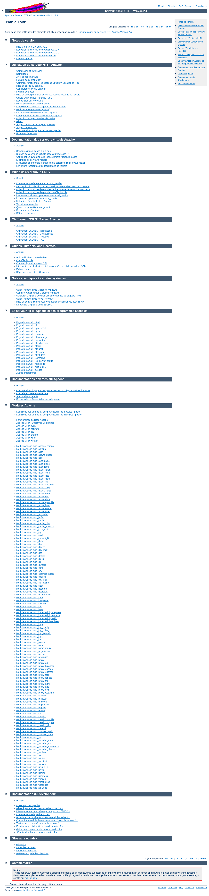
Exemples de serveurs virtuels (31, 160)
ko (157, 26)
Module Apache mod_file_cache (32, 582)
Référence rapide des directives (32, 853)
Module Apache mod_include (31, 603)
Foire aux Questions (26, 133)
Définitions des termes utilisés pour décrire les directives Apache (48, 414)
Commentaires (22, 863)
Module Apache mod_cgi (28, 532)
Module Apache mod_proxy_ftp (32, 681)
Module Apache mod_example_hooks (35, 574)
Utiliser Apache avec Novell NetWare (35, 298)
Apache (8, 15)
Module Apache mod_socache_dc (33, 743)
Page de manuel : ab (26, 325)
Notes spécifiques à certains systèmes (39, 278)
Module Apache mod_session (31, 716)
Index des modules (26, 847)
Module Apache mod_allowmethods (34, 455)
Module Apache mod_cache (30, 520)
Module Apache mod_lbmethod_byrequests (38, 615)
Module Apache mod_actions (31, 449)
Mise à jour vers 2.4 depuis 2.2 (32, 46)
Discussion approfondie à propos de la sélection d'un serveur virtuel (50, 162)
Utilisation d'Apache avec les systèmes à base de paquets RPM (48, 295)
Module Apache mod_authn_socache (35, 484)
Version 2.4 (52, 15)
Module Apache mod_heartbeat (32, 591)
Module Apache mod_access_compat (35, 446)
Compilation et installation (29, 71)
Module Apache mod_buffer (30, 517)
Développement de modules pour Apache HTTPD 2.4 (43, 811)
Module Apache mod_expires (31, 576)
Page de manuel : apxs (28, 331)
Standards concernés (27, 396)
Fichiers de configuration (28, 80)
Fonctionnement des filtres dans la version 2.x (39, 826)
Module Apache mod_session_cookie (35, 719)
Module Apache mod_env (29, 571)
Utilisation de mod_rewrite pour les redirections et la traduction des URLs (53, 189)
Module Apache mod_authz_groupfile (35, 502)
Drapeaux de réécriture (28, 210)
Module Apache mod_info (29, 606)
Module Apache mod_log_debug (32, 630)
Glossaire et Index (186, 83)
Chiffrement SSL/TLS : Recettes (32, 236)
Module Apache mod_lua (28, 639)
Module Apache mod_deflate (30, 556)
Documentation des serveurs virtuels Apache (191, 33)
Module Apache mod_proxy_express (34, 672)
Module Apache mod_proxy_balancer (35, 666)
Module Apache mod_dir (28, 562)
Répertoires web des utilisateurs (32, 272)
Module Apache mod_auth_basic (32, 461)
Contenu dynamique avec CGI (31, 263)
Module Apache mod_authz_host (33, 505)
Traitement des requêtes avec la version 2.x (38, 823)
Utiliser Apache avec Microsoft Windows (36, 289)
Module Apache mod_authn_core (33, 472)
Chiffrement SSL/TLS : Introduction (34, 230)
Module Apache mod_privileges (32, 657)
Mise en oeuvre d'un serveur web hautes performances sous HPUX (50, 301)
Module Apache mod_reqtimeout (32, 704)
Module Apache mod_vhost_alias (33, 782)
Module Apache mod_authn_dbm (33, 478)
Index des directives (26, 850)
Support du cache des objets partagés (35, 124)
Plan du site (201, 6)
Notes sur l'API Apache (28, 805)
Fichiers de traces (25, 91)
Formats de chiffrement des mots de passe (38, 399)
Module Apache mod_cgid (29, 535)
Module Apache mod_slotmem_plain (34, 731)
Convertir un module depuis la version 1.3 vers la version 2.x (47, 820)
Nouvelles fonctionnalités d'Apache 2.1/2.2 (37, 52)
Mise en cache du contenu (29, 86)
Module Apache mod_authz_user (33, 511)
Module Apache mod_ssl (28, 755)
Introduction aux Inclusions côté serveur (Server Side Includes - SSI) (51, 266)
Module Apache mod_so (28, 737)
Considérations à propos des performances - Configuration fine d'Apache (53, 390)
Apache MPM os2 (25, 432)
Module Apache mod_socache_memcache (37, 746)
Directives (172, 6)
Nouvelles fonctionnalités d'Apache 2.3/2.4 (37, 49)
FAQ (181, 6)
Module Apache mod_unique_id (32, 767)
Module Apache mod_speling (31, 752)
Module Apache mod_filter (29, 585)
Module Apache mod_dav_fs (30, 547)
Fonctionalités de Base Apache (32, 420)
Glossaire (189, 6)
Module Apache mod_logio (29, 636)
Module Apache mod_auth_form (32, 466)
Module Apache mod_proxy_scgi (32, 689)
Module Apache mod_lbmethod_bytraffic (36, 618)
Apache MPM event (26, 426)
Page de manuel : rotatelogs (30, 364)
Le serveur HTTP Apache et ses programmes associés (191, 62)
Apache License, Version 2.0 (31, 890)
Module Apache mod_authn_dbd (32, 475)
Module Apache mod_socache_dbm (34, 740)
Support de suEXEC (26, 127)
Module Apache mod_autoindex (32, 514)
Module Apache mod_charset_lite (33, 538)
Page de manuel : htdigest (29, 349)
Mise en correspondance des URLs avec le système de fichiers (48, 94)
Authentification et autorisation (31, 257)
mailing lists (31, 878)
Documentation (38, 15)
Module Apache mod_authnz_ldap (33, 490)
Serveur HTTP (21, 15)
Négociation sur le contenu (29, 100)
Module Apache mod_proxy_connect (34, 669)
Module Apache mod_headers (31, 588)
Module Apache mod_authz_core (33, 493)
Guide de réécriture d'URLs (190, 38)
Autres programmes (26, 373)
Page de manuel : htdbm (28, 346)
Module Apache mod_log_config (32, 627)
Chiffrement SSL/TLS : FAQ (30, 239)
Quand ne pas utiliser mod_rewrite (33, 207)
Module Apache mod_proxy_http (32, 686)
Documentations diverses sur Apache (38, 379)
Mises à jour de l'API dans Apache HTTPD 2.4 (39, 808)
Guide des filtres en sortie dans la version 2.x (39, 829)
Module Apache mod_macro (30, 642)
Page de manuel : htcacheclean (32, 343)
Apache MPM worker (27, 441)
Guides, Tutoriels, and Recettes (34, 246)
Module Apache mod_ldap (29, 624)
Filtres (19, 121)
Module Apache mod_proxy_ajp (32, 663)
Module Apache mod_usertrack (32, 776)
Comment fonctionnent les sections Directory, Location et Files (47, 83)
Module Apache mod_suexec (31, 764)
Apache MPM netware (27, 429)
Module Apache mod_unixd (30, 770)
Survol (19, 178)
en (137, 26)
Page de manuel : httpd (28, 322)
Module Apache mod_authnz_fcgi (33, 487)
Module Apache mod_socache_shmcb (35, 749)
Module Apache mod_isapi (29, 609)
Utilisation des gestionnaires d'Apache (35, 118)
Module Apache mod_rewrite (30, 710)
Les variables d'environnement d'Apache (36, 112)
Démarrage (22, 74)
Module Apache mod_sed (29, 713)
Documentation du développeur (186, 78)
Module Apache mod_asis (29, 457)
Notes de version (186, 22)
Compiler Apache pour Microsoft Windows (37, 292)
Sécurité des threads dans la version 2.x (36, 832)
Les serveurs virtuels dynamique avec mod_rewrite (42, 195)
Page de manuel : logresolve (30, 358)
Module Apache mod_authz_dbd (32, 496)
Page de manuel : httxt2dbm (30, 355)
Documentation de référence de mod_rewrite (39, 183)
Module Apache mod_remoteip (31, 701)
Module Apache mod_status (30, 758)
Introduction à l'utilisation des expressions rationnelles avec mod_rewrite (52, 186)
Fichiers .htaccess (25, 269)
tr (162, 26)
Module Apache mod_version (31, 779)
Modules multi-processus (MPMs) (33, 109)
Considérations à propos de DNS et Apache (38, 130)
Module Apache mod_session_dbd (33, 725)
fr (147, 26)
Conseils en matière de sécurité (32, 393)
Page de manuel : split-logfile (31, 367)
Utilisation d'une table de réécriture (33, 201)
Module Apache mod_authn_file (32, 481)
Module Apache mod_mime (30, 645)
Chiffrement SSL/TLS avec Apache (36, 219)
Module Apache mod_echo (29, 567)
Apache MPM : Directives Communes (35, 423)
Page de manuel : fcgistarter (30, 340)
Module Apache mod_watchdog (32, 785)
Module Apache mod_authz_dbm (33, 499)
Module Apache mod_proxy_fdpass (34, 677)
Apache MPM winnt (26, 437)
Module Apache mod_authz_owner (34, 508)
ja (151, 26)
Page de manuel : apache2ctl (31, 328)
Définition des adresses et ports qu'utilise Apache (41, 106)
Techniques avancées (27, 204)
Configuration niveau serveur (31, 88)
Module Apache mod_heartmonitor (33, 594)
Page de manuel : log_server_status (34, 361)
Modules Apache (185, 73)
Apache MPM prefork (27, 434)
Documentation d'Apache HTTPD (33, 814)
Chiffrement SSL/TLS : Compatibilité (34, 233)
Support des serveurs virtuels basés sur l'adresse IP (42, 154)
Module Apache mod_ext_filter (31, 579)
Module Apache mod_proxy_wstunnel (35, 692)
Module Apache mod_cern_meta (32, 529)
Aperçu (20, 145)
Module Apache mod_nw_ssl (30, 654)
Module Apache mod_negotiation (33, 651)
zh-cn (168, 26)
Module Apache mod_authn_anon (33, 469)
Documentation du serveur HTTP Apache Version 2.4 (105, 32)
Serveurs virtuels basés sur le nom (33, 151)
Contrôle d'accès (24, 260)
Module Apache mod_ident (29, 597)
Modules (162, 6)
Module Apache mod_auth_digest (33, 464)
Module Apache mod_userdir (30, 773)
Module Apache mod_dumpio (31, 565)
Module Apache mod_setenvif (31, 728)
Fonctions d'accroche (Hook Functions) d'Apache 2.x (43, 817)
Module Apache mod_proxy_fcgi (32, 675)
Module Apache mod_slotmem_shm (34, 734)
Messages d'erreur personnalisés (33, 103)
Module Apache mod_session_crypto (35, 722)
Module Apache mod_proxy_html (33, 684)
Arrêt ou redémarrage (27, 77)
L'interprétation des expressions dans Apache (39, 115)
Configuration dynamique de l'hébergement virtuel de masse (46, 157)
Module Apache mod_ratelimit (31, 695)
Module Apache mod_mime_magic (33, 648)
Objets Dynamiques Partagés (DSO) (34, 97)
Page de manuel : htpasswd (30, 352)
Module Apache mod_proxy (30, 660)
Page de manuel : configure (30, 334)
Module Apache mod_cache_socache (35, 526)
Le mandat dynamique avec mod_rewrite (37, 198)
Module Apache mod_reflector (31, 698)
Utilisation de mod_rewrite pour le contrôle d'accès (41, 192)
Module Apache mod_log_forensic (33, 633)
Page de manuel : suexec (29, 370)
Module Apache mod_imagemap (32, 600)
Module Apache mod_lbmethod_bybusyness (38, 612)
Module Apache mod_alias (29, 452)
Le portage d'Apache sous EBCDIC (34, 304)
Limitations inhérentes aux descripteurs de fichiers (41, 166)
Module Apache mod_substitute (32, 761)
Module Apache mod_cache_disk (33, 523)
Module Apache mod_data (29, 541)
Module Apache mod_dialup (30, 559)
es (142, 26)
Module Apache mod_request (31, 707)
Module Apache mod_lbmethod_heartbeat (37, 621)
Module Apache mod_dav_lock (32, 550)
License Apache (24, 58)
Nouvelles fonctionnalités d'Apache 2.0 (36, 55)
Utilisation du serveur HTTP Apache (37, 64)
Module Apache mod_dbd (29, 553)
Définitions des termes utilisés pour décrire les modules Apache (48, 411)
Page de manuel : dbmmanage (32, 337)
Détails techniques (25, 213)
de (132, 26)
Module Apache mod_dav (29, 544)
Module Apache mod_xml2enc (31, 787)
